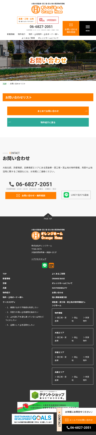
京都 (4, 283)
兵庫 (4, 287)
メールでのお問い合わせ (81, 419)
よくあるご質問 (28, 38)
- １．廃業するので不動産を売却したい (21, 307)
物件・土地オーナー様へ (13, 297)
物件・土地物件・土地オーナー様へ (44, 34)
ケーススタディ (9, 302)
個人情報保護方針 (59, 297)
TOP (5, 273)
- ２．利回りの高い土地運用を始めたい (21, 312)
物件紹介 (21, 34)
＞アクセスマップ (38, 259)
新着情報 (11, 34)
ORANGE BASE (58, 278)
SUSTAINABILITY (59, 287)
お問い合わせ (57, 292)
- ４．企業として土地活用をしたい (20, 325)
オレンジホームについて (48, 38)
